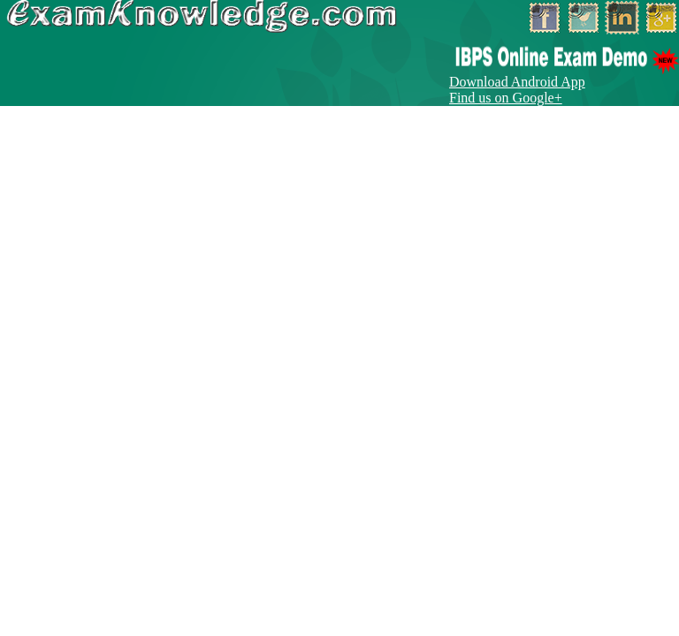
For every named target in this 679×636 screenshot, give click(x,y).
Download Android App (517, 81)
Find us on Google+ (505, 97)
